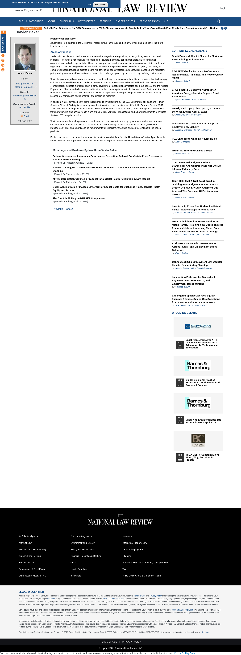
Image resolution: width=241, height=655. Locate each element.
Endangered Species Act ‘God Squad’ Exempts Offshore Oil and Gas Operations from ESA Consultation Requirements (196, 299)
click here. (205, 632)
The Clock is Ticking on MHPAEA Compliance (79, 198)
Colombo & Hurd (182, 81)
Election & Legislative (81, 536)
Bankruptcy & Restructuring (32, 549)
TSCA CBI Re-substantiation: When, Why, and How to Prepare (202, 457)
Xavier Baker (25, 73)
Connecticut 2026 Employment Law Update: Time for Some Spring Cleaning (197, 263)
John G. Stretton (182, 268)
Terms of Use (139, 596)
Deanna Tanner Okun (184, 234)
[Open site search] (218, 21)
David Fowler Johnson (184, 172)
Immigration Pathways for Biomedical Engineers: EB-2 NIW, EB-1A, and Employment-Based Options (193, 280)
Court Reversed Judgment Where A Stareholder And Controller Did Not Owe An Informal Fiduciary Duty (196, 165)
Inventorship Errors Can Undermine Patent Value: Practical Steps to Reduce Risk (196, 208)
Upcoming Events (184, 313)
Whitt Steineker (181, 62)
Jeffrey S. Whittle (205, 213)
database (51, 599)
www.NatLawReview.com (114, 599)
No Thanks (100, 4)
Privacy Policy (156, 596)
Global (74, 562)
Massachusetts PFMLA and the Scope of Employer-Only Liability (195, 125)
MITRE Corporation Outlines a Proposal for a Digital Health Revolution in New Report (101, 179)
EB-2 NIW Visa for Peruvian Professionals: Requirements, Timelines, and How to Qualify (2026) (197, 74)
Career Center (125, 21)
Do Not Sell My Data (184, 653)
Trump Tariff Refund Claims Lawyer (192, 150)
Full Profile (24, 107)
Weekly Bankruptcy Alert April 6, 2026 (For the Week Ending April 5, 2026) (196, 110)
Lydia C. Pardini (202, 234)
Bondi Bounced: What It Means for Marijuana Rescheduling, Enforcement (197, 58)
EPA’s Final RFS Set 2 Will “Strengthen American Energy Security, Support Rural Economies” (195, 93)
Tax (124, 569)
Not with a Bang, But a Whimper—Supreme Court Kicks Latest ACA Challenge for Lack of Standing (104, 169)
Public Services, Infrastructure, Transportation (145, 562)
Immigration (76, 575)
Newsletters (86, 21)
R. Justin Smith (198, 305)
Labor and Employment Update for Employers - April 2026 (203, 421)
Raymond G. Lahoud (184, 154)
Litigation (126, 556)
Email (26, 116)
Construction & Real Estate (32, 569)
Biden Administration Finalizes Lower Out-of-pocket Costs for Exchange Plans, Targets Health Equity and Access (106, 188)
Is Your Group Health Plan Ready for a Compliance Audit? (192, 28)
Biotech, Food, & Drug (30, 556)
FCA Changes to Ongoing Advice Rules (194, 138)
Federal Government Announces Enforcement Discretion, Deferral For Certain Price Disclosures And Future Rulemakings (107, 158)
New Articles (3, 43)
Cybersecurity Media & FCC (32, 575)
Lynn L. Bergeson (182, 100)
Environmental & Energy (83, 543)
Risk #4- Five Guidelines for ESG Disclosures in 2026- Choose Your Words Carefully (109, 28)
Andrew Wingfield (182, 142)
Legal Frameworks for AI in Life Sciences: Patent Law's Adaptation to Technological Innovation (202, 344)
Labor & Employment (132, 549)
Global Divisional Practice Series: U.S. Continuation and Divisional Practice (203, 382)
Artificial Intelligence (28, 536)
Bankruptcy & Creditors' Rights (188, 115)
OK (89, 4)
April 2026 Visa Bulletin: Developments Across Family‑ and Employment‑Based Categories (194, 246)
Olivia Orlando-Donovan (201, 268)
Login (223, 8)
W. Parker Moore (182, 305)
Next (226, 28)
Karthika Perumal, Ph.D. (185, 213)
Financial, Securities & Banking (86, 556)
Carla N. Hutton (199, 100)
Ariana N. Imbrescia (183, 130)
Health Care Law (79, 569)
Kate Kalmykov (181, 253)
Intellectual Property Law (134, 543)
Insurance (127, 536)
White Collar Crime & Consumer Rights (141, 575)
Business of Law (27, 562)
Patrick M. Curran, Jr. (203, 130)
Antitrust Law (25, 543)
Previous (222, 28)
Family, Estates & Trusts (83, 549)
